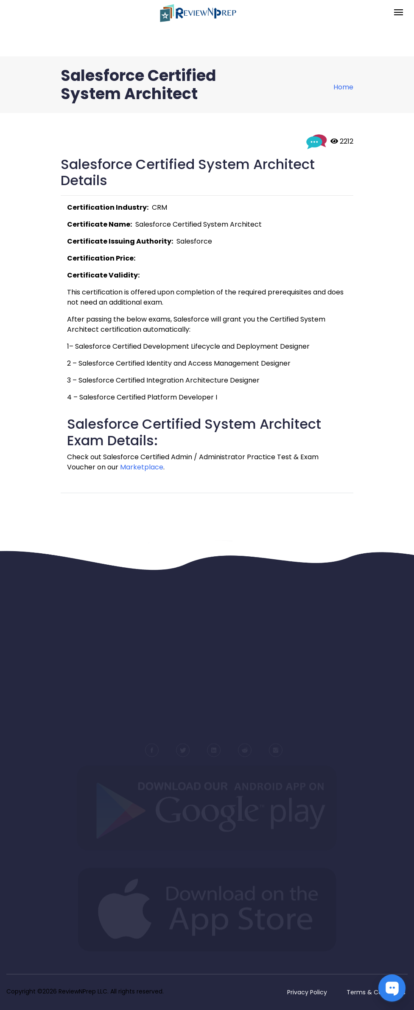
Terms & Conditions (376, 992)
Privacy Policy (307, 992)
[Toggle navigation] (398, 13)
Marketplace (141, 467)
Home (343, 87)
